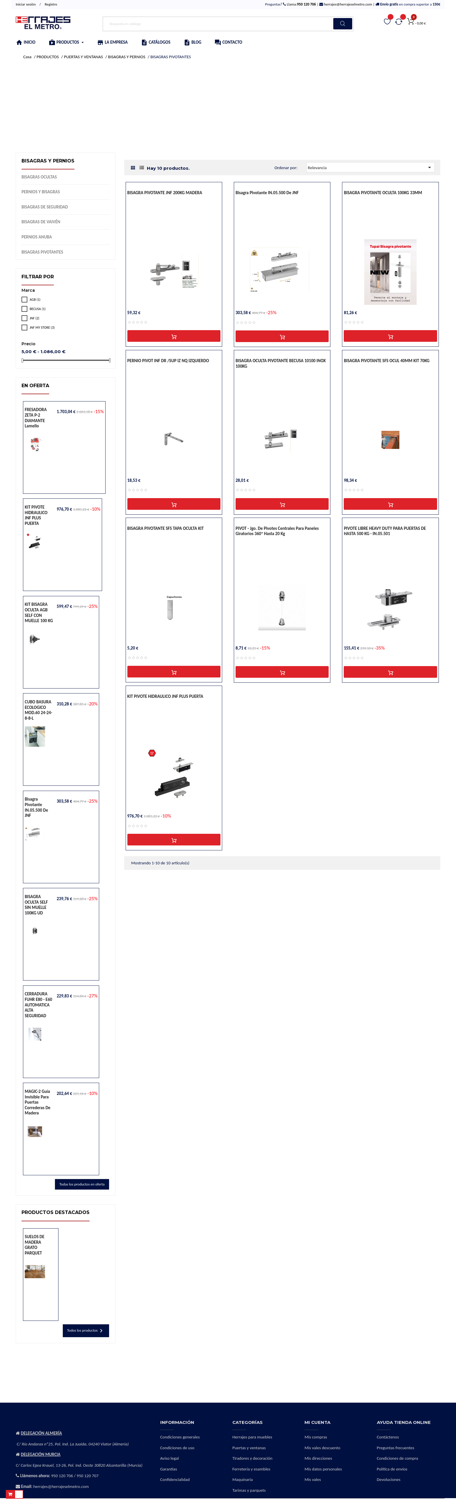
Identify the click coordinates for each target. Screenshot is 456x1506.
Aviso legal (169, 1458)
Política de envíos (392, 1469)
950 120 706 (62, 1475)
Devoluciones (388, 1479)
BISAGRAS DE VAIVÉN (41, 221)
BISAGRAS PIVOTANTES (42, 252)
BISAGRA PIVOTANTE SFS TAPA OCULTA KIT (165, 528)
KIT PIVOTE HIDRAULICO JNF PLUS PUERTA (36, 515)
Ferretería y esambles (251, 1469)
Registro (51, 4)
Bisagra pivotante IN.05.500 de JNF (36, 807)
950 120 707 (88, 1475)
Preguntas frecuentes (395, 1447)
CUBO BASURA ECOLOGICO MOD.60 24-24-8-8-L (38, 710)
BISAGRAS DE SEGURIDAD (45, 207)
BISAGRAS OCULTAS (39, 177)
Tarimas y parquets (249, 1490)
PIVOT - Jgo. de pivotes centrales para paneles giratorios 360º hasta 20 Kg (277, 531)
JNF (34, 318)
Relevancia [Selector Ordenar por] (370, 167)
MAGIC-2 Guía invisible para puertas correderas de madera (37, 1102)
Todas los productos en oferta (81, 1184)
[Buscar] (228, 23)
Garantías (168, 1469)
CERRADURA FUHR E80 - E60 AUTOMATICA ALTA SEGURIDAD (38, 1004)
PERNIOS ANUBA (37, 237)
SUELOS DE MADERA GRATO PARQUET (34, 1245)
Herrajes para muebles (252, 1437)
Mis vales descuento (322, 1447)
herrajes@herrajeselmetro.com (347, 4)
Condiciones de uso (177, 1447)
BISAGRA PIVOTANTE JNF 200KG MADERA (164, 192)
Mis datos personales (323, 1469)
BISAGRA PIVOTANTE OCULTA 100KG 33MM (383, 192)
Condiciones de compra (397, 1458)
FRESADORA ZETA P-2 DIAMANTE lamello (36, 418)
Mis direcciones (318, 1458)
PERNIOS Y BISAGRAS (41, 191)
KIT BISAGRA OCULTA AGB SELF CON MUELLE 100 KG (39, 612)
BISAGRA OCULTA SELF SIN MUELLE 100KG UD (36, 905)
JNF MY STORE (42, 327)
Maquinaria (242, 1479)
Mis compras (315, 1437)
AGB (35, 300)
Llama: (301, 4)
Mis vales (312, 1479)
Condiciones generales (180, 1437)
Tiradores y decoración (252, 1458)
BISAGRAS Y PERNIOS (48, 161)
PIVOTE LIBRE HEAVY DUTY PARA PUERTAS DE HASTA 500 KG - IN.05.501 (385, 531)
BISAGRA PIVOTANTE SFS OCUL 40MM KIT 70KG (387, 360)
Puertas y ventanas (249, 1447)
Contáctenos (388, 1437)
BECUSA (38, 309)
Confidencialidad (175, 1479)
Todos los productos (86, 1330)
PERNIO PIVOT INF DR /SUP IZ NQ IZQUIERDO (168, 360)
